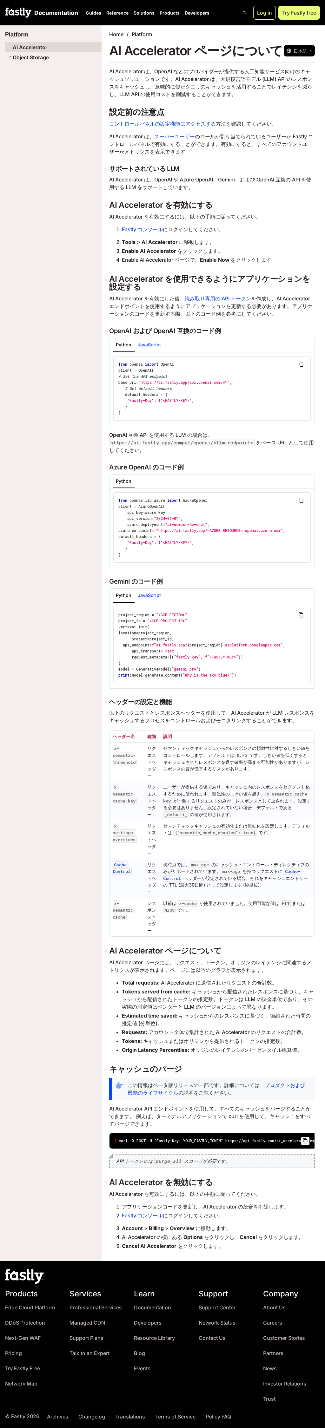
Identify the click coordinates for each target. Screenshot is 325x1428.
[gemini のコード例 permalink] (107, 581)
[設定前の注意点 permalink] (106, 112)
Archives (57, 1417)
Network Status (217, 1323)
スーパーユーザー (174, 136)
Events (142, 1369)
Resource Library (154, 1338)
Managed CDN (87, 1323)
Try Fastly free (299, 13)
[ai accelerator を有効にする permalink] (106, 205)
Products (170, 13)
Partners (273, 1353)
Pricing (13, 1353)
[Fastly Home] (18, 13)
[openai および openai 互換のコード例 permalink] (107, 331)
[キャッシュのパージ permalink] (106, 1069)
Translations (130, 1417)
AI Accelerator (30, 47)
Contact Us (212, 1338)
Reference (117, 13)
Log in (264, 13)
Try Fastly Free (22, 1369)
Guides (93, 13)
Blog (139, 1353)
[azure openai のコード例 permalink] (107, 467)
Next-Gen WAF (23, 1338)
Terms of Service (175, 1417)
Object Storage (28, 57)
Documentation (152, 1308)
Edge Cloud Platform (30, 1308)
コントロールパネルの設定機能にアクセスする (162, 124)
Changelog (91, 1417)
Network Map (21, 1384)
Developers (197, 13)
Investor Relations (284, 1384)
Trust (269, 1399)
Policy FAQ (218, 1417)
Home (116, 34)
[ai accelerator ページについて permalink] (106, 951)
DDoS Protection (25, 1323)
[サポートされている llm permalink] (107, 169)
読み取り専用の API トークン (218, 298)
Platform (142, 34)
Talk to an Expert (89, 1353)
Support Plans (86, 1338)
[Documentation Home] (55, 13)
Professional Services (96, 1308)
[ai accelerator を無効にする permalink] (106, 1182)
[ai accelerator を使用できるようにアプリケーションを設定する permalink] (106, 279)
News (270, 1369)
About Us (274, 1308)
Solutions (144, 13)
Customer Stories (284, 1338)
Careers (272, 1323)
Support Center (217, 1308)
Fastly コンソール (142, 229)
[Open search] (244, 12)
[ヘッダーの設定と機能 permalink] (107, 702)
